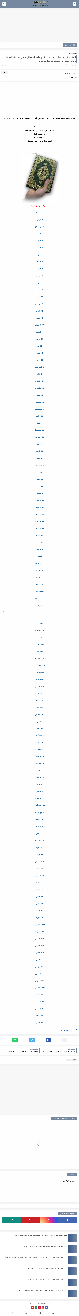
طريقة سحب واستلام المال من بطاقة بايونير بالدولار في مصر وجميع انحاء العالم (43, 1290)
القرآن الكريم (72, 53)
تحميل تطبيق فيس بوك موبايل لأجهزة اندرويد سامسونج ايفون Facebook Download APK (40, 1235)
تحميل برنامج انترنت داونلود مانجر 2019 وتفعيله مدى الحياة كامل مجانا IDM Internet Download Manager (36, 1257)
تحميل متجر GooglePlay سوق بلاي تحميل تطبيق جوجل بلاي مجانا (47, 1279)
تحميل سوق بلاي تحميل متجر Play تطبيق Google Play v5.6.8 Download (45, 1246)
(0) (4, 65)
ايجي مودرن (65, 1030)
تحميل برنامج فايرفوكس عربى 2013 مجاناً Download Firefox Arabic (47, 1268)
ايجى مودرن (32, 1303)
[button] (48, 1040)
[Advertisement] (39, 25)
